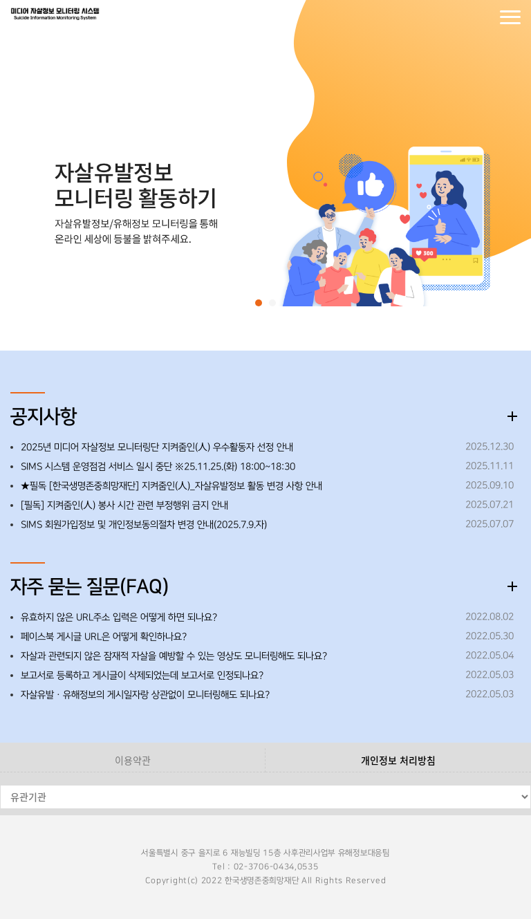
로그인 (455, 17)
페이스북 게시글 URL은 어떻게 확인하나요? (104, 636)
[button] (258, 302)
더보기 (512, 416)
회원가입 (482, 17)
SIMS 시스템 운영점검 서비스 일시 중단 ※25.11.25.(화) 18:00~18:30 (158, 466)
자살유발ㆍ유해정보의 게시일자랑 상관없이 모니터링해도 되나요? (145, 694)
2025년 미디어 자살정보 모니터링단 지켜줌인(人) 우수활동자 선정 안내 (157, 447)
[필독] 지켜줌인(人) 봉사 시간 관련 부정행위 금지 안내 (124, 505)
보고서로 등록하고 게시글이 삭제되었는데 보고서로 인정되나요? (142, 675)
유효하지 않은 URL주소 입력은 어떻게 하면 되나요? (119, 617)
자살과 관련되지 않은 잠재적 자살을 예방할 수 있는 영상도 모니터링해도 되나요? (174, 656)
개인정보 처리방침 (398, 760)
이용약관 (133, 760)
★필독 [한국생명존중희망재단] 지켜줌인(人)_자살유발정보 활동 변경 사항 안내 (171, 486)
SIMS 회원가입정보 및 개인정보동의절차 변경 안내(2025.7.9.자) (144, 524)
